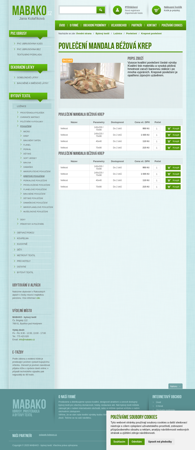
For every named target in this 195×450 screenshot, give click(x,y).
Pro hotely (23, 261)
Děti (19, 250)
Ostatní (21, 267)
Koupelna (23, 238)
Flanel (27, 145)
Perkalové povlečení (35, 180)
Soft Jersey (30, 158)
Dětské (27, 154)
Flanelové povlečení (35, 189)
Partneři (137, 25)
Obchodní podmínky (94, 25)
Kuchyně (22, 244)
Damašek (28, 167)
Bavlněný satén (32, 140)
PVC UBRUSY (19, 33)
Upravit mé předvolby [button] (160, 441)
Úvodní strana (83, 33)
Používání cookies (172, 25)
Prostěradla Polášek (32, 113)
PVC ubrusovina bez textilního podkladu (29, 52)
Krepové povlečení (33, 176)
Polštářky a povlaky (31, 122)
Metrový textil (26, 255)
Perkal (27, 149)
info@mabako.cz (27, 339)
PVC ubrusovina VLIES (30, 43)
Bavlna (27, 163)
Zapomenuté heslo (134, 13)
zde (38, 298)
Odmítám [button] (137, 441)
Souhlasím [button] (119, 441)
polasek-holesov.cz (48, 434)
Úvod (62, 25)
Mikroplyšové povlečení (37, 171)
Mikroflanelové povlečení (38, 207)
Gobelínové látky (27, 77)
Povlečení (25, 126)
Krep (26, 136)
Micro (26, 131)
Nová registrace (132, 10)
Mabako (29, 11)
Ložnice (21, 106)
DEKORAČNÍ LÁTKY (22, 67)
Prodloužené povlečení (36, 185)
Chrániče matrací (30, 117)
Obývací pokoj (25, 232)
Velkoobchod (119, 25)
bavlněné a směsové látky (32, 83)
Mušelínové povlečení (35, 212)
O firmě (74, 25)
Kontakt (152, 25)
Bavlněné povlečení (34, 194)
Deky (23, 220)
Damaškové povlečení (35, 203)
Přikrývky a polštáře (32, 224)
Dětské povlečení (33, 198)
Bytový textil (21, 96)
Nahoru (173, 386)
